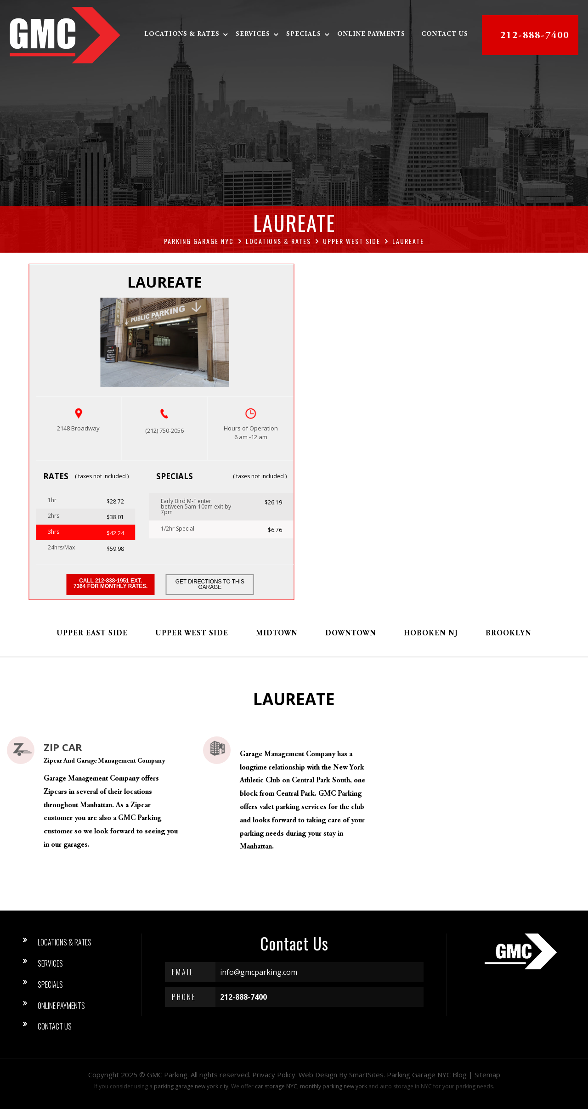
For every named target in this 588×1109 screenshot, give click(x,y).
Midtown (277, 633)
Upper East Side (92, 633)
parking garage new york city (191, 1086)
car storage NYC (276, 1086)
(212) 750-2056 (164, 430)
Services (253, 35)
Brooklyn (508, 633)
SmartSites (366, 1074)
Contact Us (445, 35)
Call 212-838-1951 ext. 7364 (110, 584)
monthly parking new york (333, 1086)
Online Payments (372, 35)
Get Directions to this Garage (210, 585)
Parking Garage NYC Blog (427, 1074)
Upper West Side (191, 633)
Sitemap (487, 1074)
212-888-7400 (535, 36)
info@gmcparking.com (258, 972)
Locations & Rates (182, 35)
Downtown (350, 633)
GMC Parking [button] (167, 1074)
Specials (304, 35)
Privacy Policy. (274, 1074)
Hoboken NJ (431, 633)
